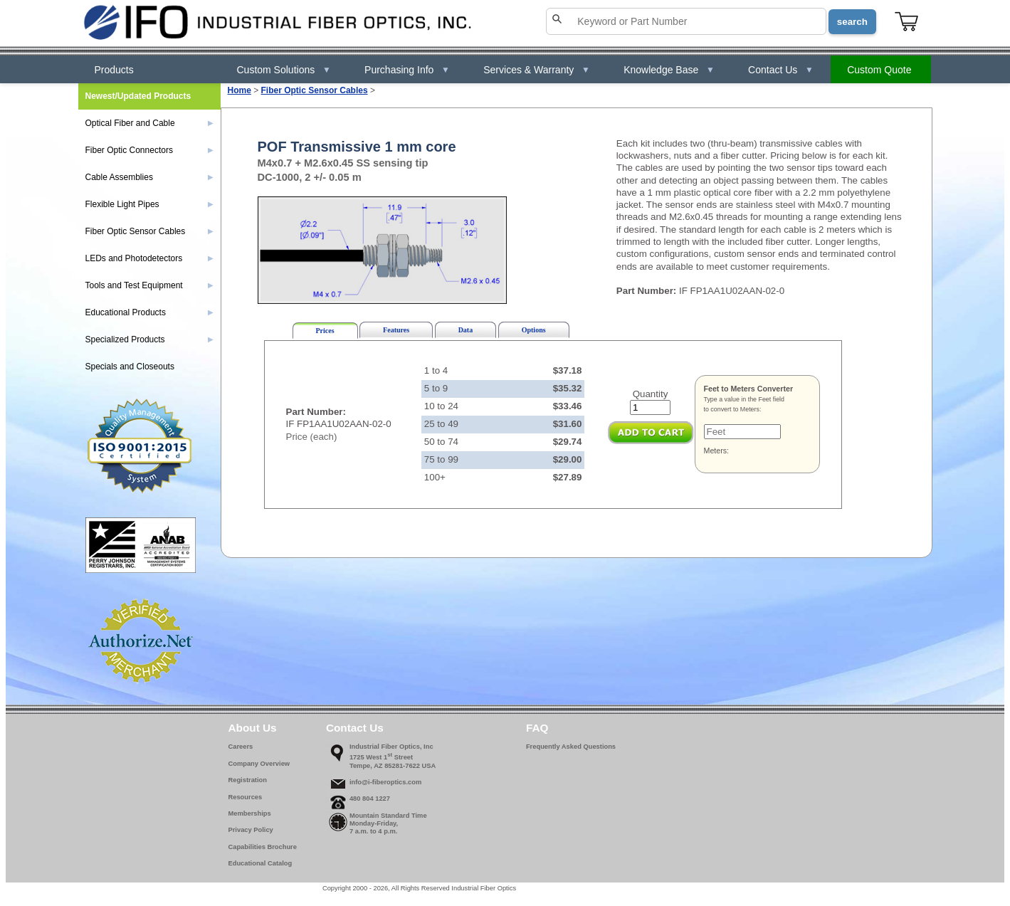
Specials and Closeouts (129, 367)
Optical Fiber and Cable (149, 123)
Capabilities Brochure (262, 846)
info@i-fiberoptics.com (385, 782)
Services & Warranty (536, 69)
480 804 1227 (369, 798)
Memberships (249, 813)
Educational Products (149, 312)
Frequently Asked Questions (571, 746)
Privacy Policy (250, 829)
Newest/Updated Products (138, 96)
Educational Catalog (260, 863)
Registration (247, 780)
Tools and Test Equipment (149, 285)
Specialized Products (149, 339)
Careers (240, 746)
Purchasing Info (407, 69)
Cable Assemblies (149, 177)
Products (114, 69)
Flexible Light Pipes (149, 204)
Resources (245, 797)
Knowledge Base (669, 69)
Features (396, 330)
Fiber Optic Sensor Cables (314, 90)
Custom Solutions (284, 69)
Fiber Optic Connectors (149, 150)
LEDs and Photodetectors (149, 258)
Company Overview (259, 763)
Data (465, 330)
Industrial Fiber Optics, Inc (391, 746)
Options (534, 330)
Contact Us (781, 69)
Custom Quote (879, 69)
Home (239, 90)
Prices (325, 331)
